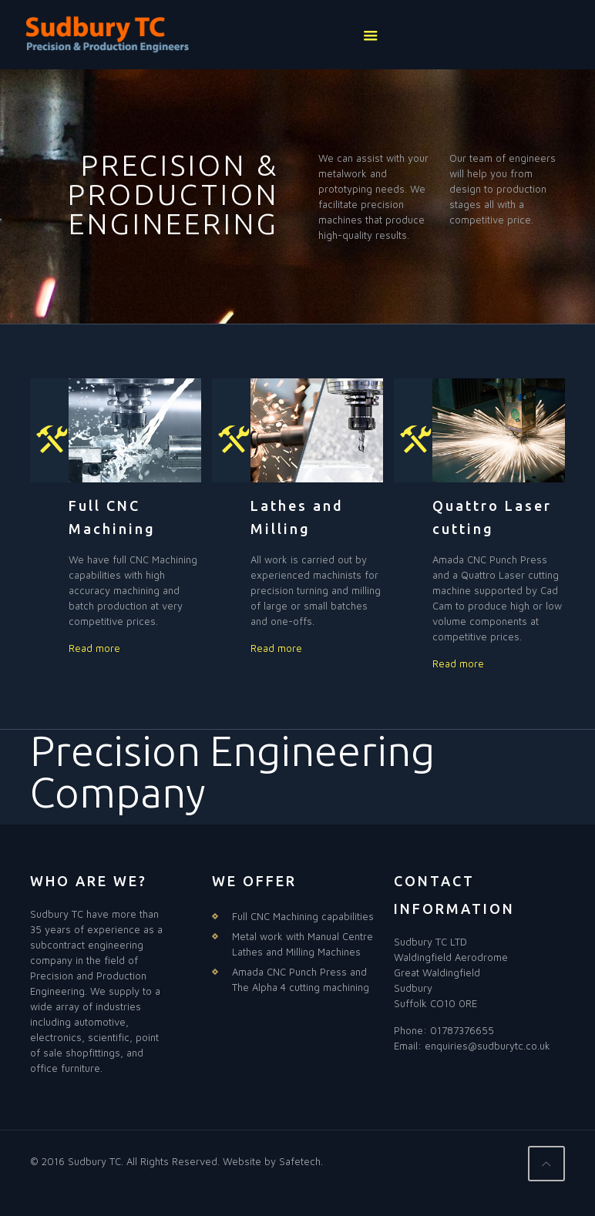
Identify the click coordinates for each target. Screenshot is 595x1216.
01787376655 (462, 1030)
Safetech (300, 1161)
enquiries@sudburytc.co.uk (487, 1046)
